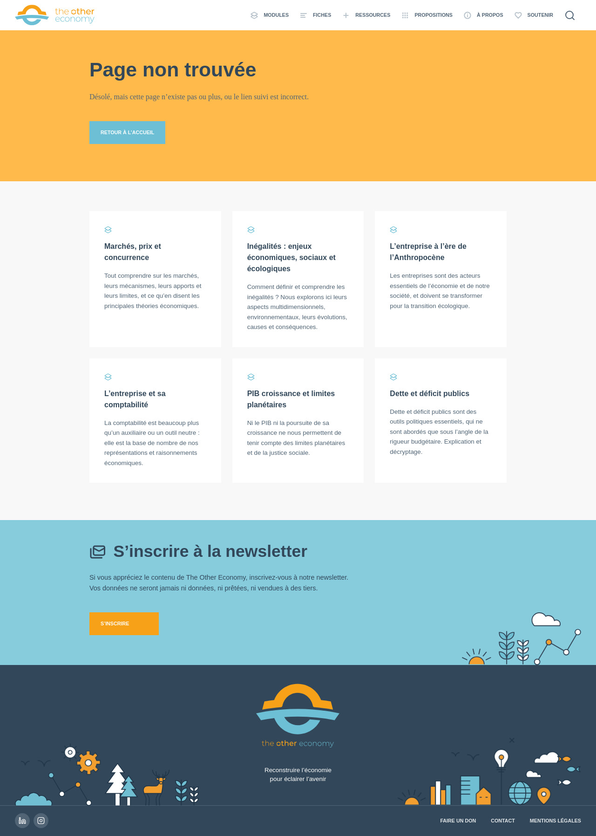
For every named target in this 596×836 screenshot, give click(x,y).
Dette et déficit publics (429, 393)
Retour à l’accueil (127, 132)
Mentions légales (555, 820)
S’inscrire (115, 623)
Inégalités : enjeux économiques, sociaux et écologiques (291, 257)
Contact (503, 820)
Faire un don (458, 820)
